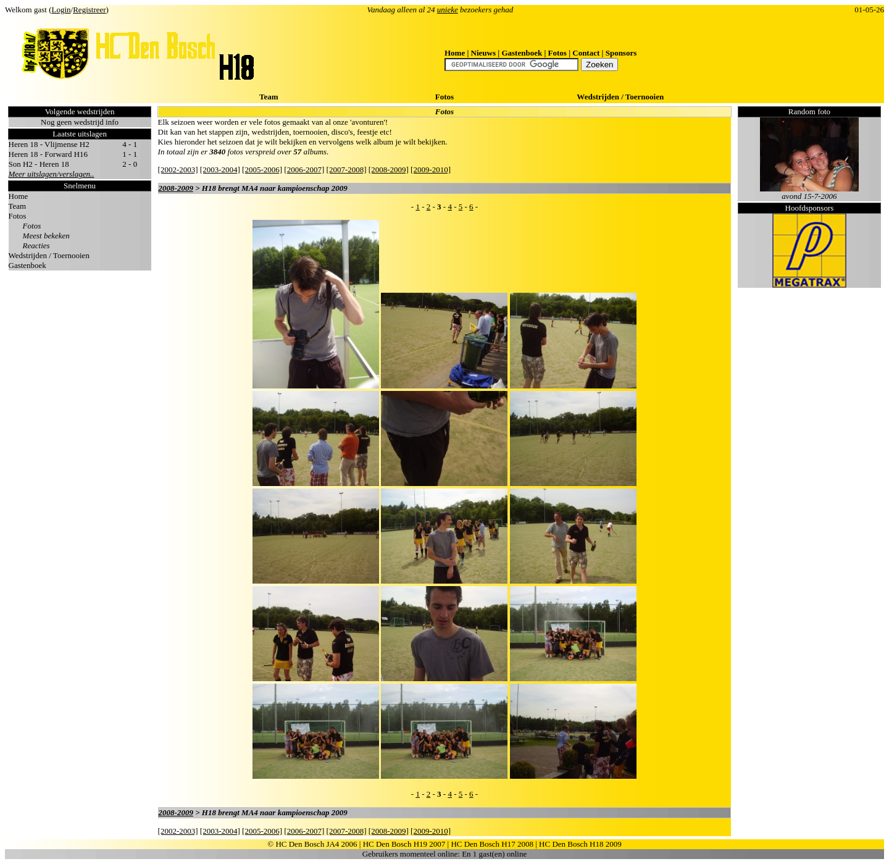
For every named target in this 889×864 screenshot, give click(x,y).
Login (61, 9)
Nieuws (483, 52)
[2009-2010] (431, 169)
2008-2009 (176, 188)
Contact (585, 52)
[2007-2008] (347, 169)
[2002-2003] (178, 169)
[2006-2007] (304, 169)
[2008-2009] (389, 169)
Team (268, 96)
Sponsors (621, 52)
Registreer (89, 9)
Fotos (557, 52)
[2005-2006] (262, 169)
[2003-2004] (220, 169)
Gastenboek (521, 52)
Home (454, 52)
